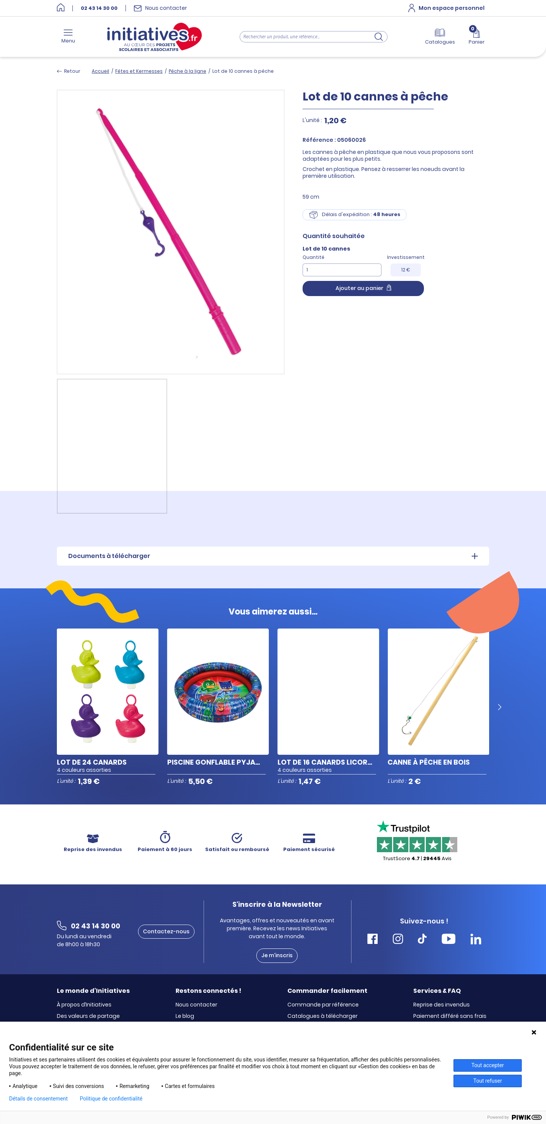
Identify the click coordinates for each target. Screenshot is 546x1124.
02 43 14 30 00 (99, 8)
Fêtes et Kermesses (139, 71)
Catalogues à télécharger (322, 1016)
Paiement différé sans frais (449, 1016)
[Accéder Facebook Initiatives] (372, 940)
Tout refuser (487, 1081)
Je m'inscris (277, 955)
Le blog (185, 1016)
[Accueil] (60, 8)
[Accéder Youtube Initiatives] (448, 940)
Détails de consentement (38, 1099)
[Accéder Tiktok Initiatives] (422, 940)
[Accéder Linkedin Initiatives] (476, 940)
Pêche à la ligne (187, 71)
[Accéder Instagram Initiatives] (398, 940)
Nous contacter (196, 1005)
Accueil (100, 71)
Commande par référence (323, 1005)
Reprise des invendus (441, 1005)
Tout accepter (487, 1065)
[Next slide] (499, 707)
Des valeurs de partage (88, 1016)
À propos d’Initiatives (84, 1005)
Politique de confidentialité (111, 1099)
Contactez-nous (166, 931)
